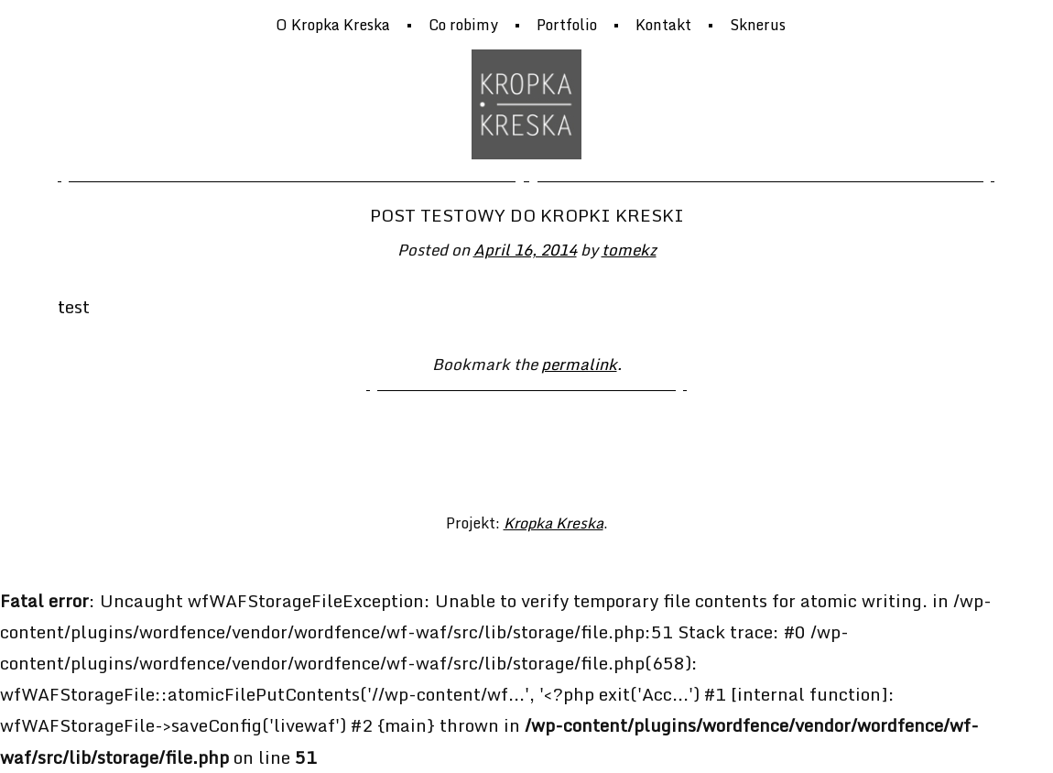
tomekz (629, 249)
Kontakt (663, 25)
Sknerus (758, 25)
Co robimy (463, 25)
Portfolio (567, 25)
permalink (579, 363)
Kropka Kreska (553, 523)
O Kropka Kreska (333, 25)
